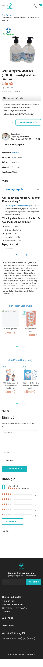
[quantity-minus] (3, 122)
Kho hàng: (6, 608)
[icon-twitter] (8, 88)
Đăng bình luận (12, 469)
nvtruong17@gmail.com (15, 604)
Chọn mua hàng (27, 122)
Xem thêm (20, 255)
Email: (4, 604)
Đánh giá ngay (12, 521)
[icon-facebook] (3, 88)
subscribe (33, 582)
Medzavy (15, 152)
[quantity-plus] (12, 122)
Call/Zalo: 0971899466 (9, 638)
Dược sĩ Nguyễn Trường (20, 137)
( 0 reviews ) (17, 92)
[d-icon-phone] (35, 6)
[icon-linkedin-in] (12, 88)
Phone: (4, 601)
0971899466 (11, 601)
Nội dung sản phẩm (14, 189)
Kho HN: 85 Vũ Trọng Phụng (19, 608)
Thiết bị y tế (10, 15)
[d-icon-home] (2, 15)
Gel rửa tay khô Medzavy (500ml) (17, 206)
